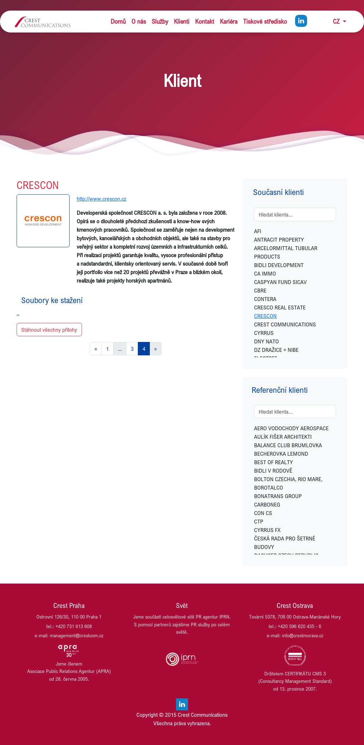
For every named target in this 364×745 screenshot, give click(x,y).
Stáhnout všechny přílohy (49, 329)
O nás (138, 21)
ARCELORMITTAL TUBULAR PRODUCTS (285, 252)
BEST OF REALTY (273, 462)
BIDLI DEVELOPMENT (279, 264)
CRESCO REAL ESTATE (280, 307)
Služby (160, 21)
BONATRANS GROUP (278, 495)
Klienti (181, 21)
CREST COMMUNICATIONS (285, 324)
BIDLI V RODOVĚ (273, 470)
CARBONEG (267, 504)
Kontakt (204, 21)
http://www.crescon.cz (101, 198)
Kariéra (228, 21)
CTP (258, 521)
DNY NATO (266, 341)
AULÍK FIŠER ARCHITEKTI (283, 436)
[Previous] (96, 348)
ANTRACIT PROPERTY (279, 239)
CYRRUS (264, 332)
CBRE (260, 290)
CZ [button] (337, 21)
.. (18, 313)
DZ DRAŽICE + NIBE (276, 349)
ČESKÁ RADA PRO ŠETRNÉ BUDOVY (284, 542)
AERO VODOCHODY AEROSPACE (291, 428)
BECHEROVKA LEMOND (281, 453)
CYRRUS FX (267, 529)
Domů (118, 21)
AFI (257, 231)
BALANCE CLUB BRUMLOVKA (288, 445)
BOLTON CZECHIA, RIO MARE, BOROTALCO (288, 483)
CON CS (263, 512)
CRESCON (265, 315)
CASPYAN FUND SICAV (280, 281)
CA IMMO (265, 273)
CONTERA (265, 298)
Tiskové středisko (265, 21)
